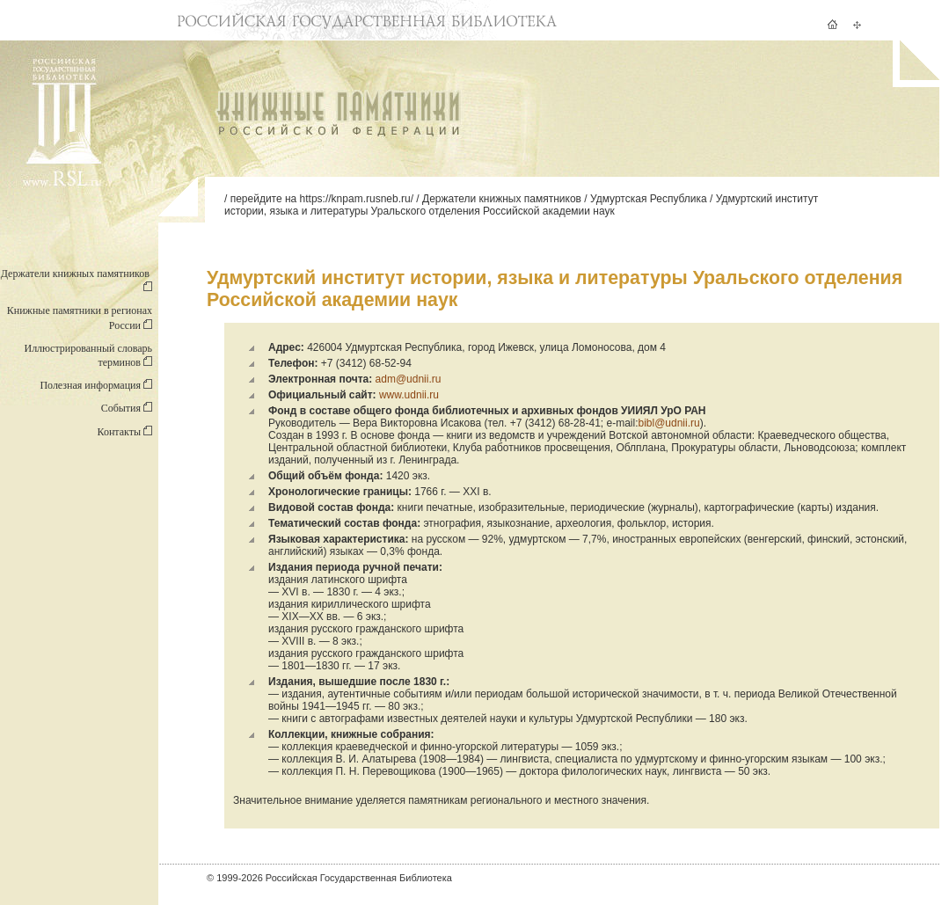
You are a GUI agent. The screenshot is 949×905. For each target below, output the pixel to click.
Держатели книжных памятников (501, 199)
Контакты (124, 432)
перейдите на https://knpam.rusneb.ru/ (321, 199)
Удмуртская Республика (648, 199)
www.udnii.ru (409, 395)
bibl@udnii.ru (668, 423)
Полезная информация (96, 385)
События (126, 408)
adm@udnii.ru (406, 379)
